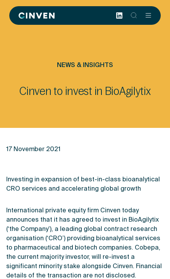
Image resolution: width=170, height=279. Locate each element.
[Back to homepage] (37, 15)
